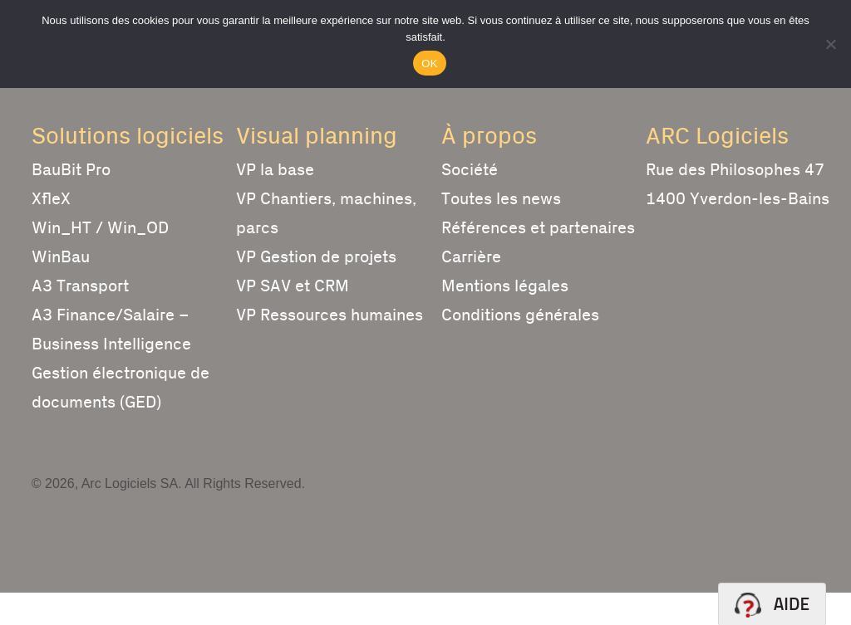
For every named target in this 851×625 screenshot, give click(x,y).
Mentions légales (504, 319)
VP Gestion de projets (316, 290)
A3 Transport (80, 319)
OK (429, 63)
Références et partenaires (538, 260)
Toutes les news (501, 231)
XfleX (51, 231)
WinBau (61, 290)
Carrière (471, 290)
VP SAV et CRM (292, 319)
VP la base (275, 202)
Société (469, 202)
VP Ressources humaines (329, 348)
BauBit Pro (71, 202)
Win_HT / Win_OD (100, 260)
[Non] (830, 44)
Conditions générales (520, 348)
